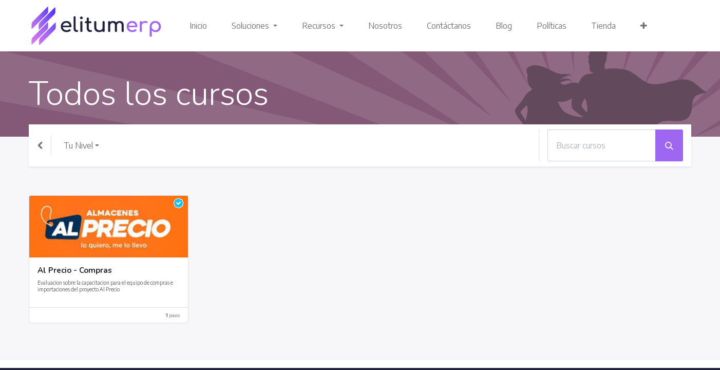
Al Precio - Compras (74, 270)
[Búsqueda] (669, 145)
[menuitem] (198, 25)
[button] (643, 25)
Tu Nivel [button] (78, 145)
